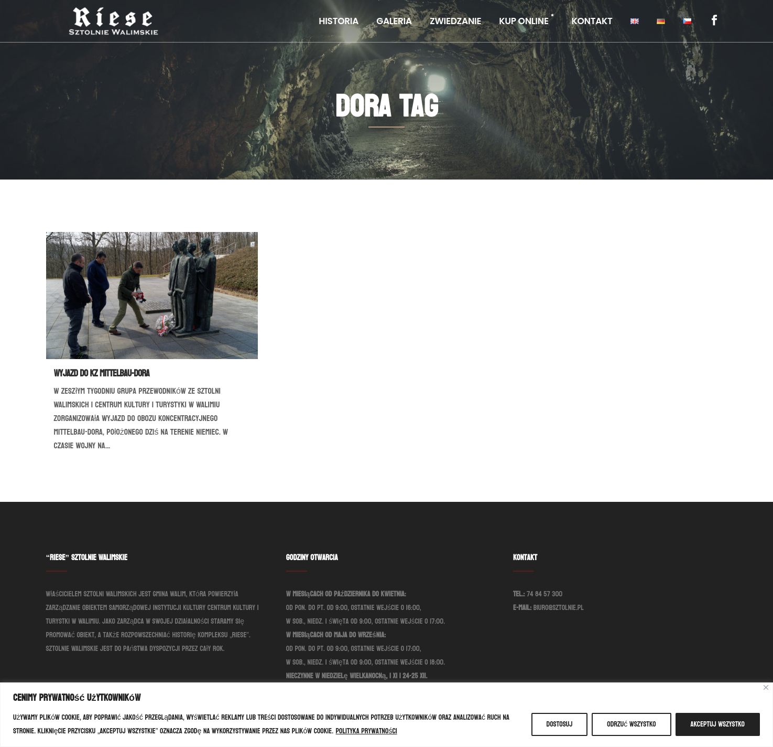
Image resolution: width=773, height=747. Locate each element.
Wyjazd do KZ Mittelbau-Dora (102, 373)
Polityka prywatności (366, 731)
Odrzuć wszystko (631, 724)
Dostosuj (560, 724)
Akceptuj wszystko (718, 724)
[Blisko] (766, 687)
